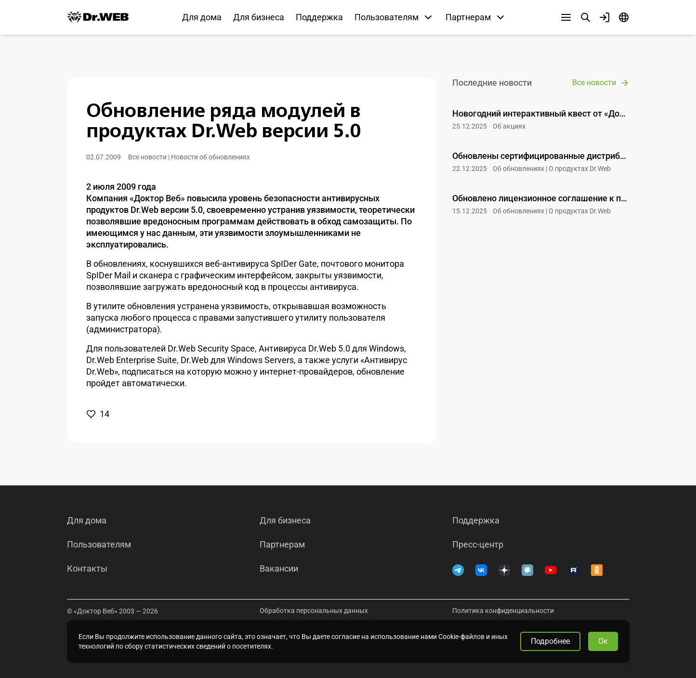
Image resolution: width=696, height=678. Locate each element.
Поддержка (319, 17)
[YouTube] (550, 570)
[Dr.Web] (98, 17)
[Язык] (624, 17)
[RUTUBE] (573, 570)
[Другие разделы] (566, 17)
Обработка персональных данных (314, 610)
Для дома (202, 17)
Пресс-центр (477, 544)
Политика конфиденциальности (503, 610)
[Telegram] (458, 570)
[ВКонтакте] (481, 570)
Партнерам (282, 544)
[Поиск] (585, 17)
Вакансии (279, 568)
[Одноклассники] (597, 570)
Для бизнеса (258, 17)
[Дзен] (504, 570)
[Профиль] (604, 17)
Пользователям (99, 544)
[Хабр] (527, 570)
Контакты (87, 568)
